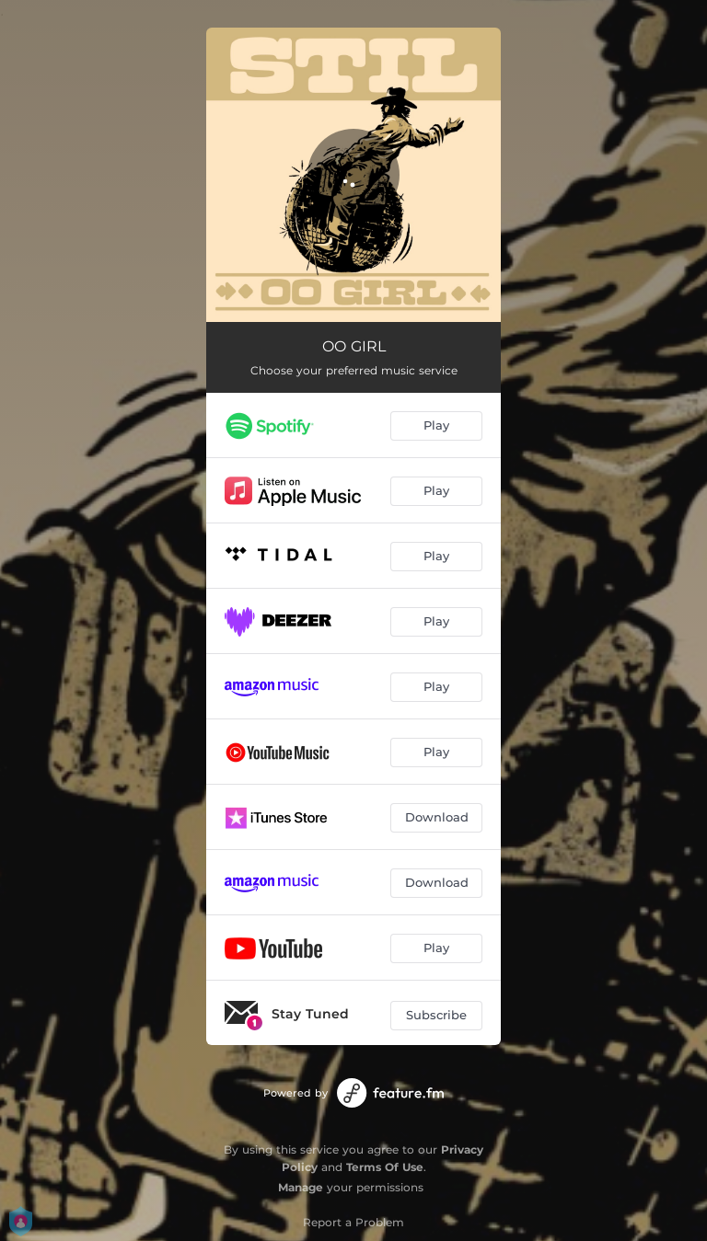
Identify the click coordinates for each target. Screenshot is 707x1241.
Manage (300, 1187)
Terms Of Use (384, 1167)
